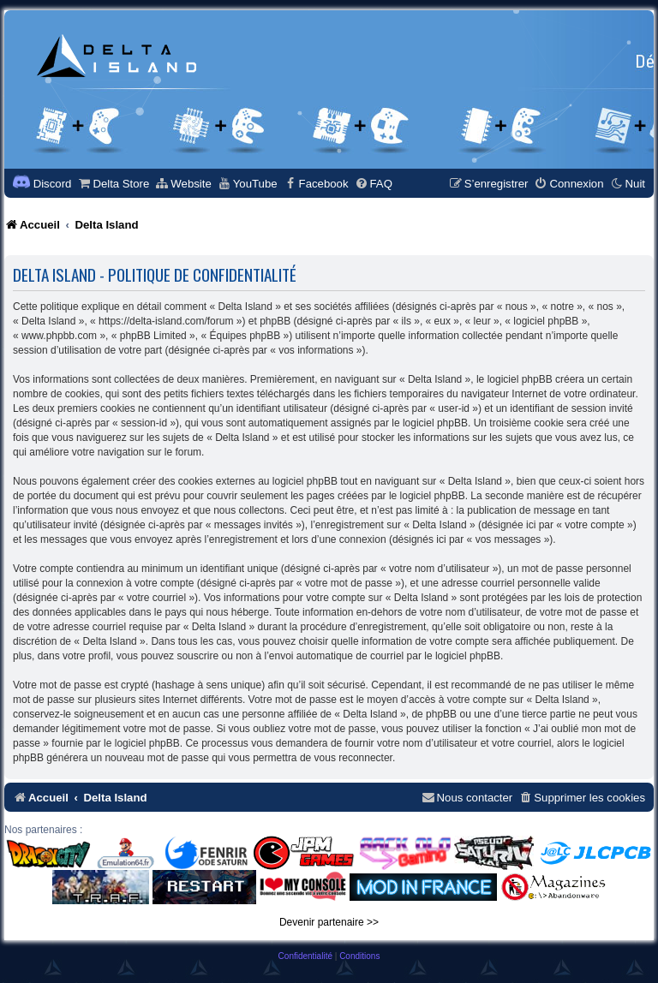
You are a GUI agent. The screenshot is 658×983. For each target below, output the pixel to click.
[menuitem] (113, 183)
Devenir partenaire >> (329, 922)
